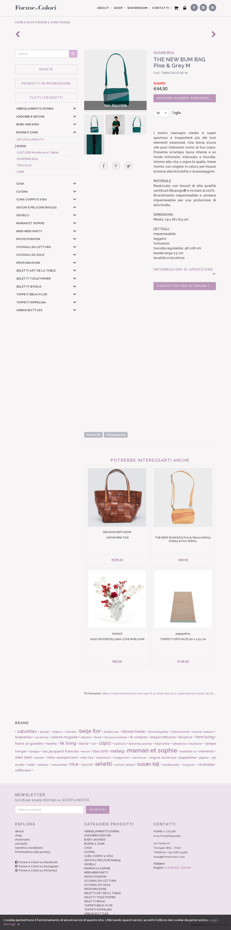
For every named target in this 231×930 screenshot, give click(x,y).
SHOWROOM (137, 8)
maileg (117, 751)
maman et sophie (152, 750)
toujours (189, 764)
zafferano (23, 770)
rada (31, 764)
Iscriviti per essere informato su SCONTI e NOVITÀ (115, 797)
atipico (57, 731)
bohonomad (180, 731)
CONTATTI (160, 8)
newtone (139, 757)
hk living (68, 743)
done (98, 737)
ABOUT (103, 8)
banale (71, 731)
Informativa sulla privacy (32, 852)
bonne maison (203, 731)
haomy (51, 743)
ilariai (84, 743)
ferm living (204, 737)
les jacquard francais (61, 751)
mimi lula (87, 757)
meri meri (23, 757)
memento (206, 751)
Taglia (167, 113)
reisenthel (59, 764)
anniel (44, 731)
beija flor (90, 731)
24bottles (27, 731)
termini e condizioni (29, 847)
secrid (86, 765)
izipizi (105, 743)
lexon (85, 751)
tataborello (171, 764)
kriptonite (162, 743)
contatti (21, 843)
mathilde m (188, 751)
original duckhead (162, 757)
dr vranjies (139, 737)
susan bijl (148, 764)
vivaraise (206, 764)
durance (185, 737)
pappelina (187, 757)
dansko (86, 737)
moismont (103, 757)
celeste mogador (64, 737)
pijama (204, 757)
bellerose (111, 731)
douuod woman (115, 737)
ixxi (93, 743)
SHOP (118, 8)
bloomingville (158, 731)
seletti (103, 763)
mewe (39, 757)
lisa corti (100, 751)
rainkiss (43, 764)
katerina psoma (140, 743)
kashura (120, 743)
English (172, 867)
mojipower (121, 757)
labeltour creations (187, 743)
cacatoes (41, 737)
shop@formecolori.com (169, 856)
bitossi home (133, 731)
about (19, 831)
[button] (74, 108)
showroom (22, 839)
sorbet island (124, 764)
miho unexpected (62, 757)
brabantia (23, 737)
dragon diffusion (163, 737)
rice (74, 764)
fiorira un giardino (29, 743)
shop (18, 835)
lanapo (35, 751)
